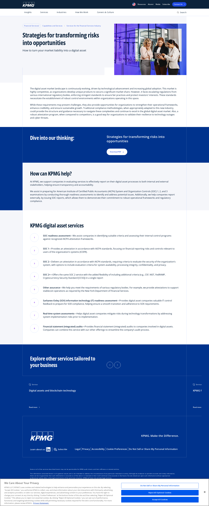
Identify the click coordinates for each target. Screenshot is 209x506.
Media (158, 4)
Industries (61, 12)
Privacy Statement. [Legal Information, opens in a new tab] (41, 503)
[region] (104, 492)
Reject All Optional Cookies (159, 492)
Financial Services (31, 26)
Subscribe (166, 4)
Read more (33, 407)
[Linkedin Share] (48, 449)
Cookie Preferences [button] (117, 449)
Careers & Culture (105, 12)
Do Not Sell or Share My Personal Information (153, 449)
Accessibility (98, 449)
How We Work (81, 12)
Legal (77, 449)
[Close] (205, 492)
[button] (134, 4)
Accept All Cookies (160, 499)
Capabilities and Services (52, 26)
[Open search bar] (181, 13)
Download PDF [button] (117, 152)
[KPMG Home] (29, 4)
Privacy (86, 449)
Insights (28, 12)
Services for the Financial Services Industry (84, 26)
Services (44, 12)
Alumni (150, 4)
